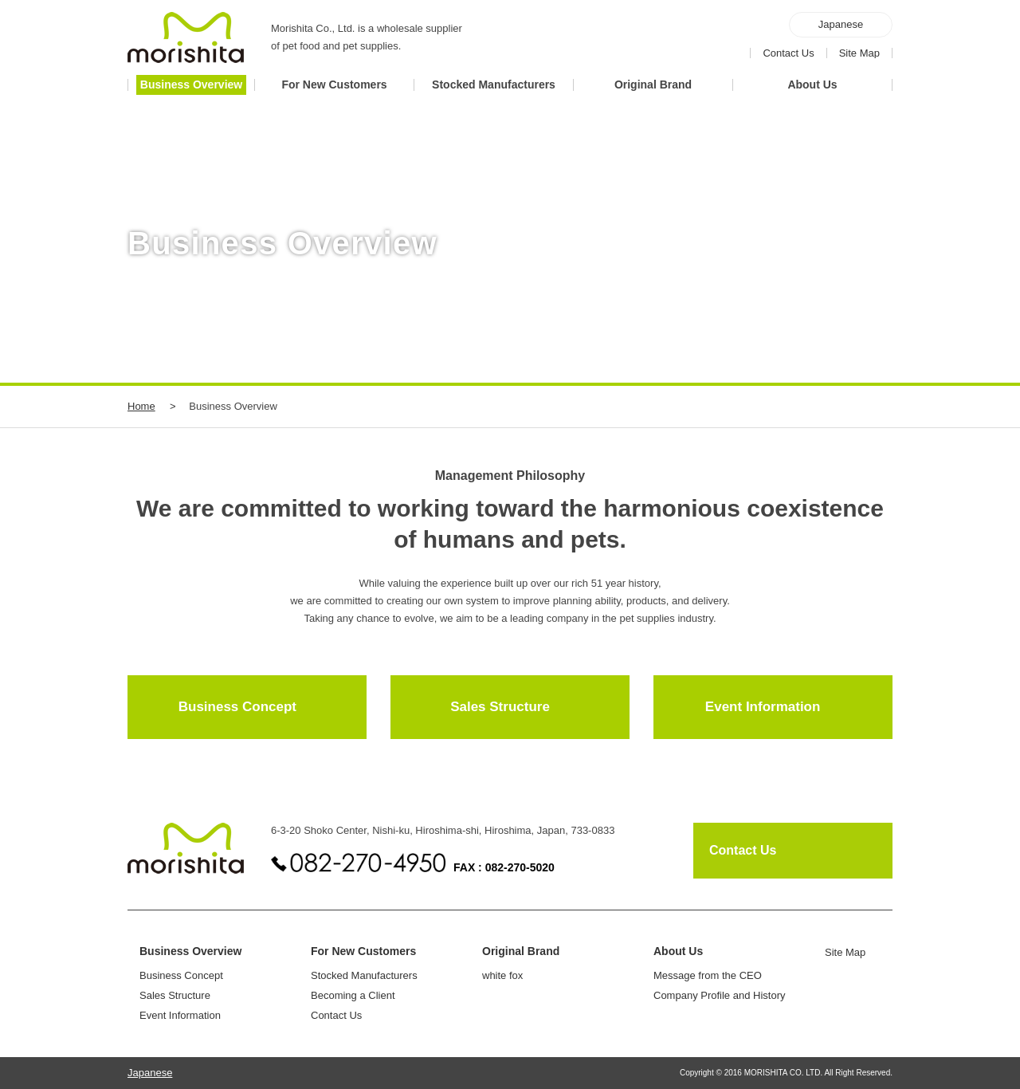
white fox (502, 975)
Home (141, 406)
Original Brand (520, 951)
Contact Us (788, 53)
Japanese (840, 24)
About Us (678, 951)
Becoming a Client (353, 995)
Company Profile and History (719, 995)
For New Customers (363, 951)
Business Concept (237, 706)
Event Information (763, 706)
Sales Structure (500, 706)
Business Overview (190, 951)
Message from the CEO (707, 975)
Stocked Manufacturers (364, 975)
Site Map (859, 53)
